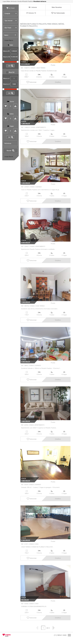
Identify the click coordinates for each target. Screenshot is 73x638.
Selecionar (31, 82)
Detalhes (53, 82)
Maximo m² (6, 84)
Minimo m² (6, 78)
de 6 (48, 628)
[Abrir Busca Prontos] (69, 635)
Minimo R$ (6, 51)
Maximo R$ (6, 57)
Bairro (10, 35)
